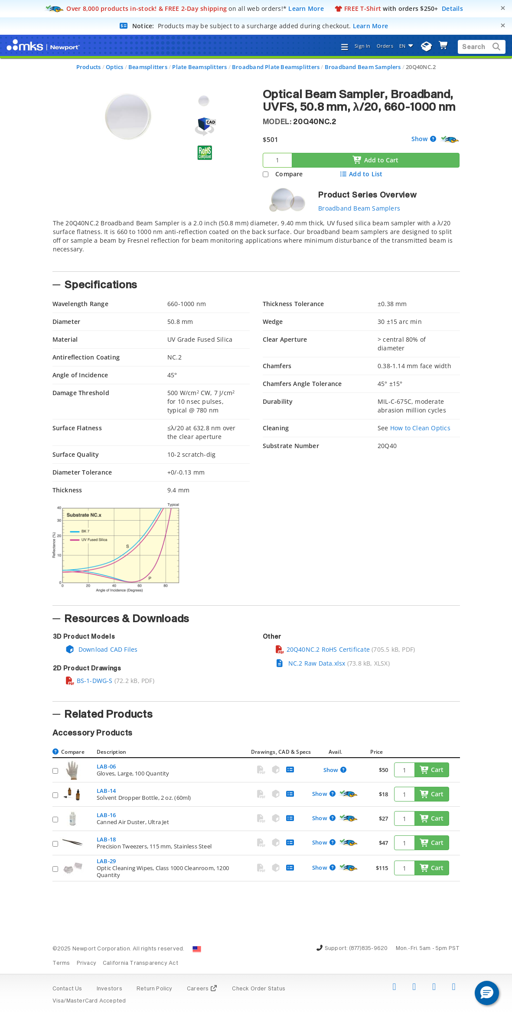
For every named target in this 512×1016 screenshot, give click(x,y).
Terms (61, 963)
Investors (109, 989)
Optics (114, 67)
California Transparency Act (140, 963)
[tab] (256, 242)
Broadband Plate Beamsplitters (276, 67)
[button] (487, 993)
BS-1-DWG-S (89, 680)
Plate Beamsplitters (199, 67)
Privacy (86, 963)
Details (452, 8)
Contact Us (67, 989)
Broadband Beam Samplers (363, 67)
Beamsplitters (147, 67)
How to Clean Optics (420, 428)
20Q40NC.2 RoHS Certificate (322, 649)
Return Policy (155, 989)
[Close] (502, 8)
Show (420, 139)
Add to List (360, 174)
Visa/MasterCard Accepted (89, 1001)
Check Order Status (258, 989)
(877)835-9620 (368, 948)
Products (88, 67)
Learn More (306, 8)
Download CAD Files (101, 649)
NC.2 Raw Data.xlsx (310, 663)
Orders (385, 46)
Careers (202, 989)
